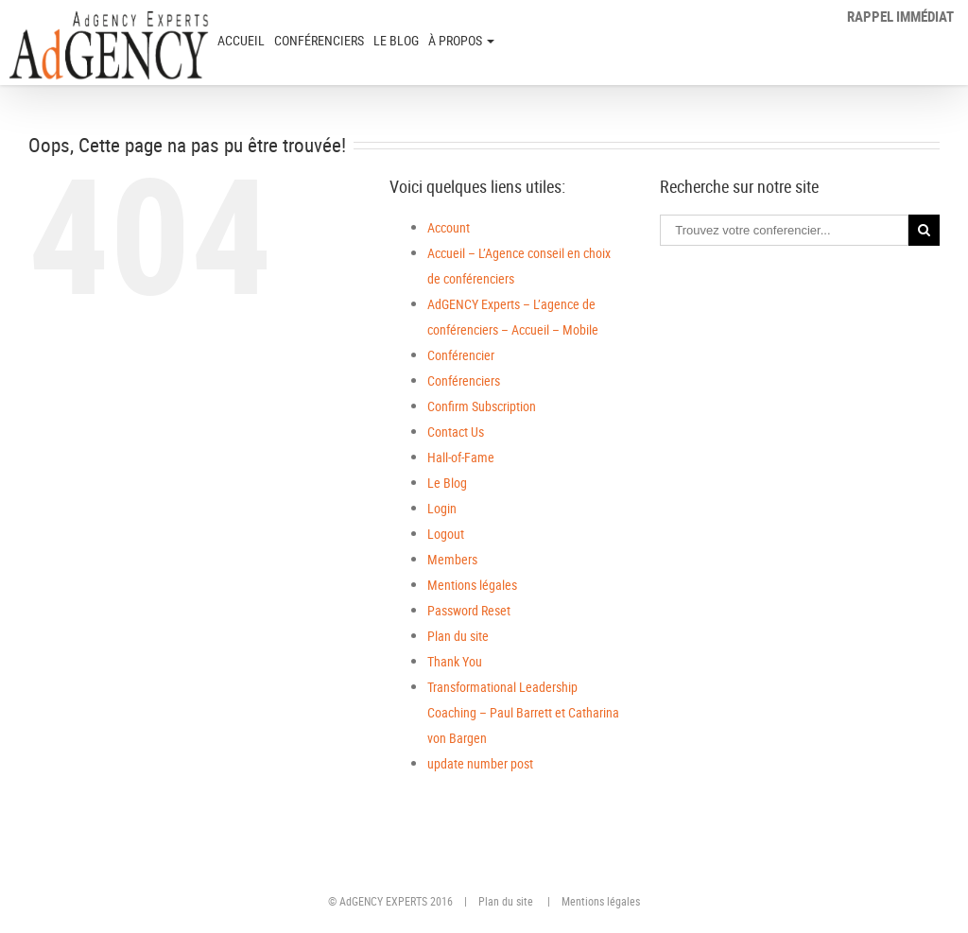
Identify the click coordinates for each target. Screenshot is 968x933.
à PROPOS (461, 40)
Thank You (454, 661)
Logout (445, 534)
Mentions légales (472, 585)
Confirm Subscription (481, 406)
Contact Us (455, 432)
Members (452, 559)
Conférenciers (319, 40)
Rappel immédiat (900, 16)
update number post (480, 763)
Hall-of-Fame (460, 457)
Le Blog (396, 40)
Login (442, 508)
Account (448, 227)
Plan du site (458, 636)
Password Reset (468, 610)
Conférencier (460, 355)
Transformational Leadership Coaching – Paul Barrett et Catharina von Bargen (523, 712)
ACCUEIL (241, 40)
